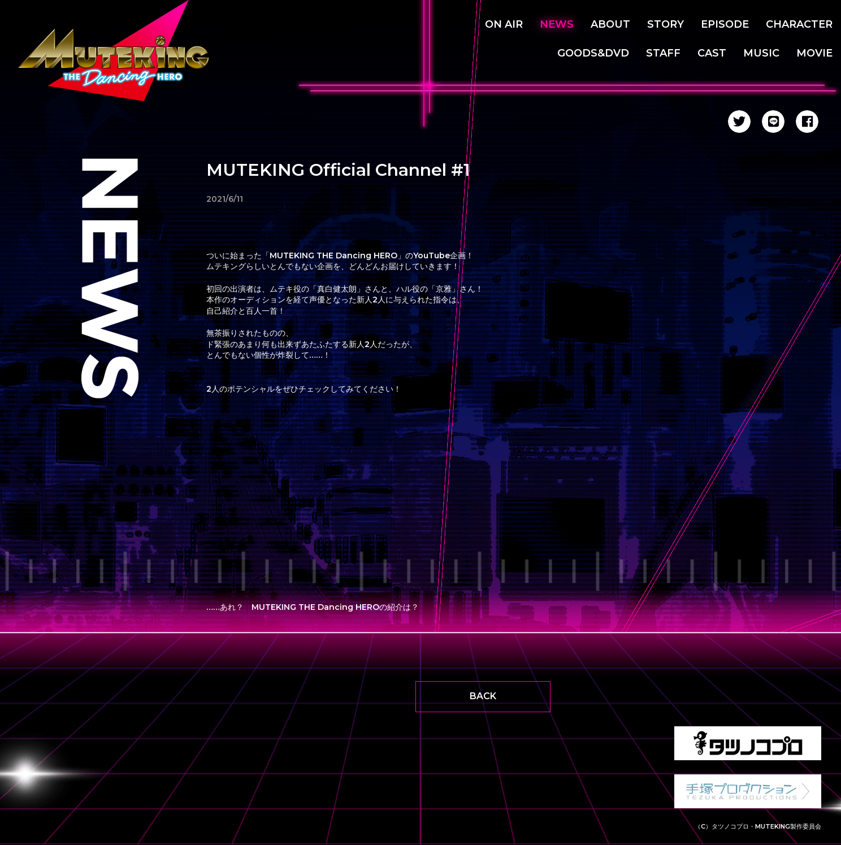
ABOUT (610, 24)
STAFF (663, 53)
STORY (665, 24)
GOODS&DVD (593, 53)
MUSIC (761, 53)
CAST (711, 53)
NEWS (557, 24)
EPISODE (725, 24)
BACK (483, 696)
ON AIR (504, 24)
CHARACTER (799, 24)
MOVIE (814, 53)
